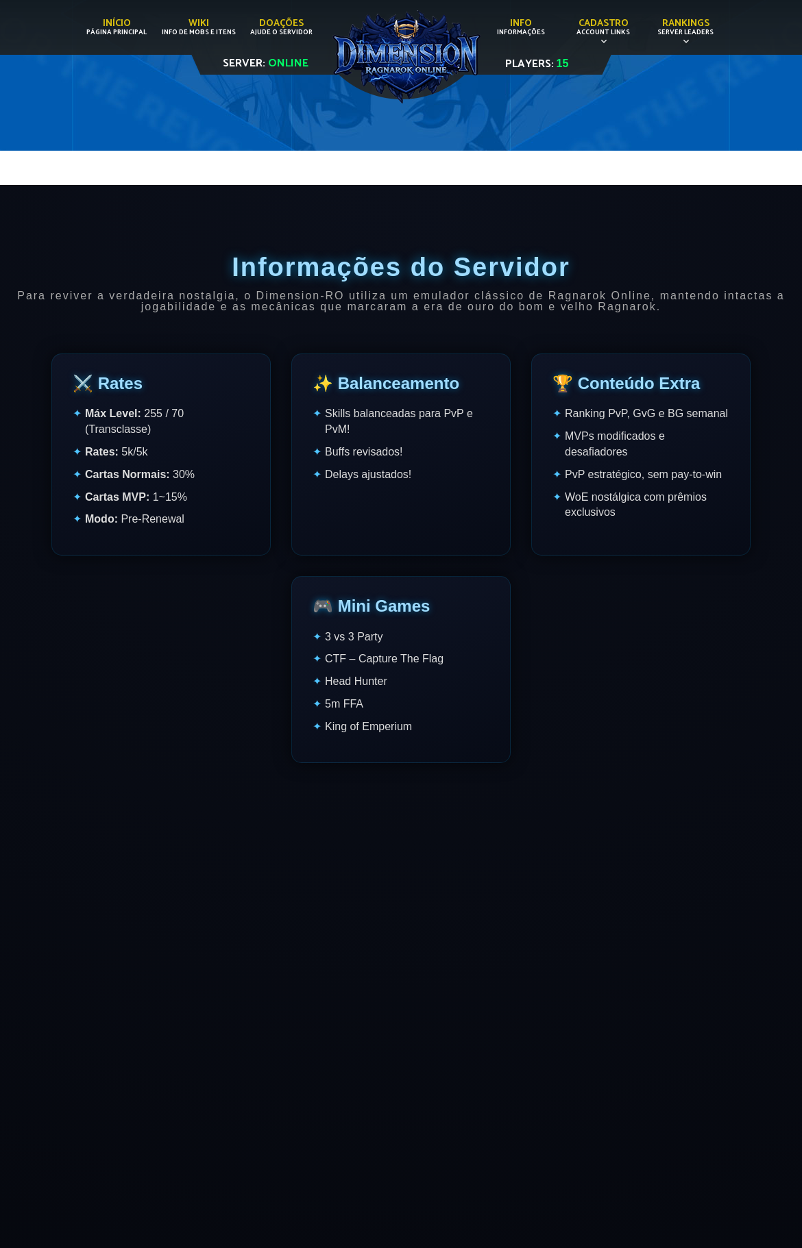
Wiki (199, 27)
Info (521, 27)
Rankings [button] (685, 27)
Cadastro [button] (603, 27)
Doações (281, 27)
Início (116, 27)
